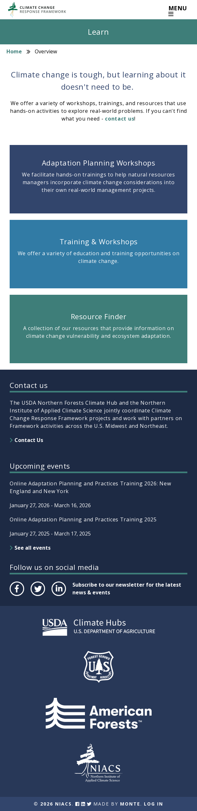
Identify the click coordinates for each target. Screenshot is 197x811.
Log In (153, 804)
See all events (32, 547)
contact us (119, 118)
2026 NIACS (56, 804)
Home (14, 51)
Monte (130, 804)
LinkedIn (58, 595)
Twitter (38, 595)
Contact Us (28, 440)
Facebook (16, 595)
